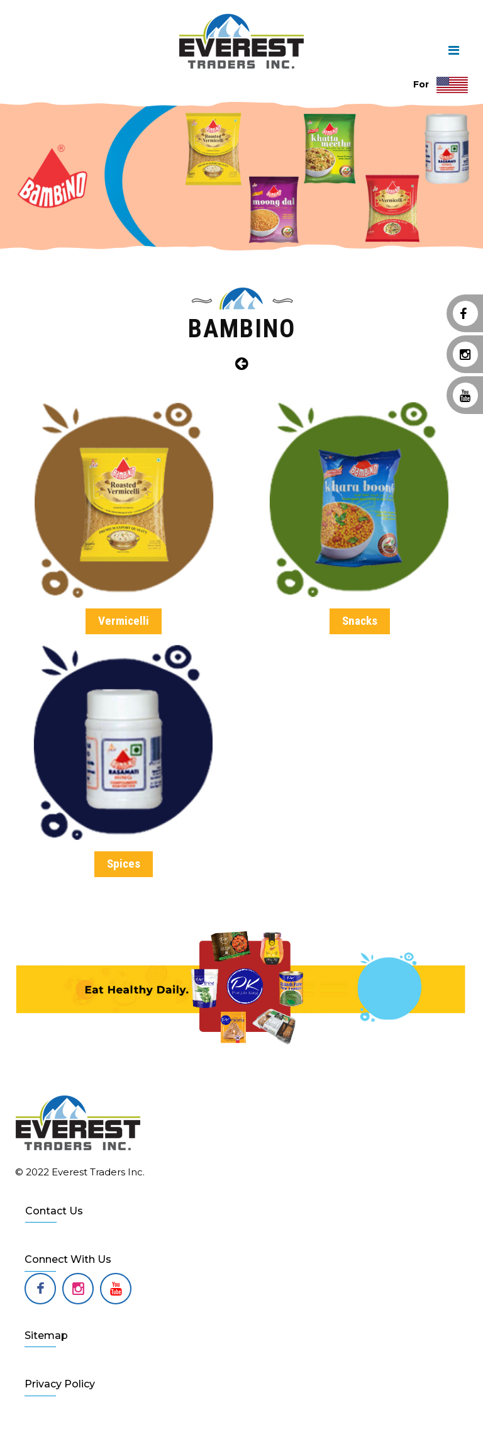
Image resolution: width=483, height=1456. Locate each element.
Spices (123, 863)
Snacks (359, 620)
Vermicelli (123, 620)
